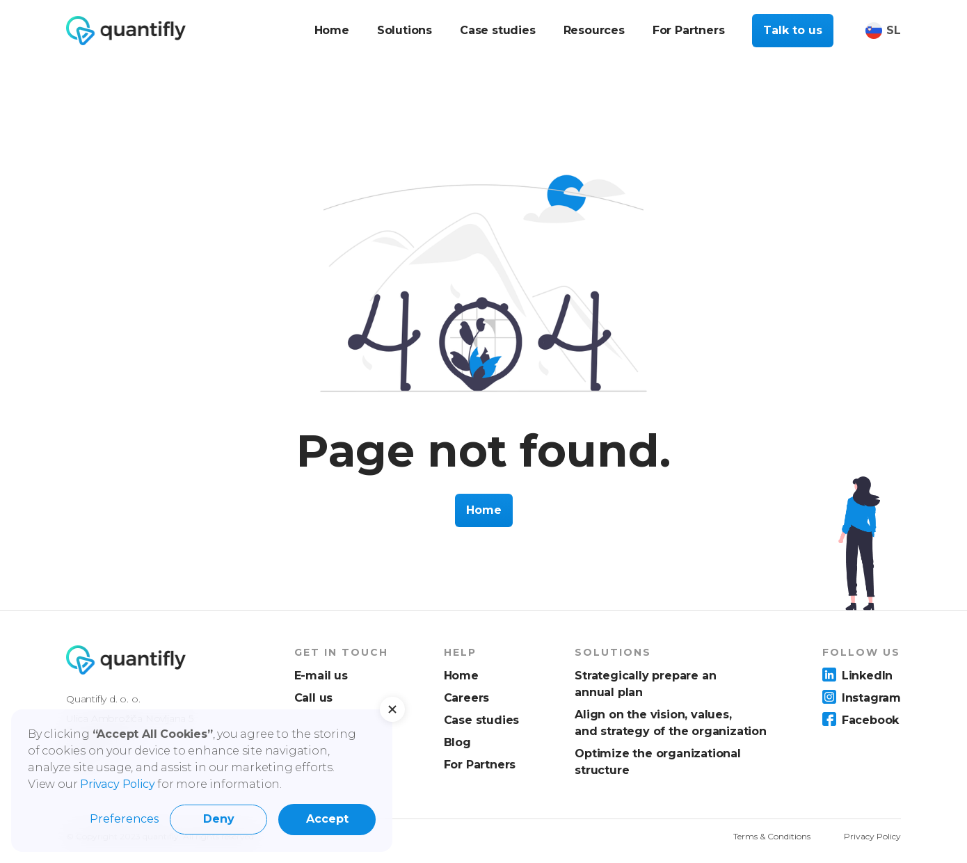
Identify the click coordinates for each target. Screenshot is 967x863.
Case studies (482, 720)
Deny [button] (218, 818)
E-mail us (321, 675)
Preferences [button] (124, 818)
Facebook (870, 720)
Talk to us (792, 30)
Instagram (871, 697)
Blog (457, 742)
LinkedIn (867, 675)
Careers (467, 697)
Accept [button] (327, 818)
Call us (313, 697)
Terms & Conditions (771, 836)
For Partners (480, 764)
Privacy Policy (872, 836)
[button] (392, 709)
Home (484, 510)
